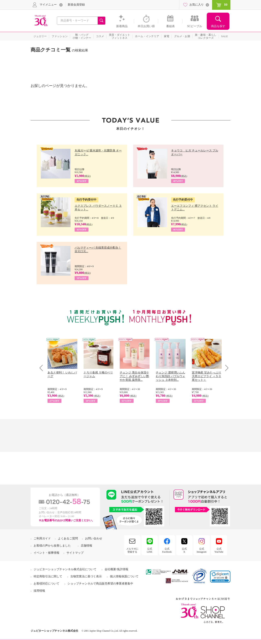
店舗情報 (86, 545)
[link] (220, 577)
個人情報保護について (124, 576)
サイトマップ (75, 552)
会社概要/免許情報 (116, 569)
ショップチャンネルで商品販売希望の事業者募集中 (100, 583)
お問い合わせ (93, 538)
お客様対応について (46, 583)
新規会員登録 (76, 4)
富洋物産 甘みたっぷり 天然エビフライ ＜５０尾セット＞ (206, 376)
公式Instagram (202, 550)
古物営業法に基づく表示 (86, 576)
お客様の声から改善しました (52, 545)
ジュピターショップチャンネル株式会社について (65, 569)
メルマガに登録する (132, 550)
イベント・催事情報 (46, 552)
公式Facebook (167, 550)
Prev (42, 367)
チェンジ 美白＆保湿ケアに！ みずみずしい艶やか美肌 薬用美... (134, 376)
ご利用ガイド (42, 538)
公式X (184, 550)
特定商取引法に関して (48, 576)
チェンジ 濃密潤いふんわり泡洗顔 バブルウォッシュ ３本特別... (170, 376)
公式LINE (149, 550)
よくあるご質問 (68, 538)
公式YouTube (219, 550)
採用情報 (39, 590)
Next (225, 367)
